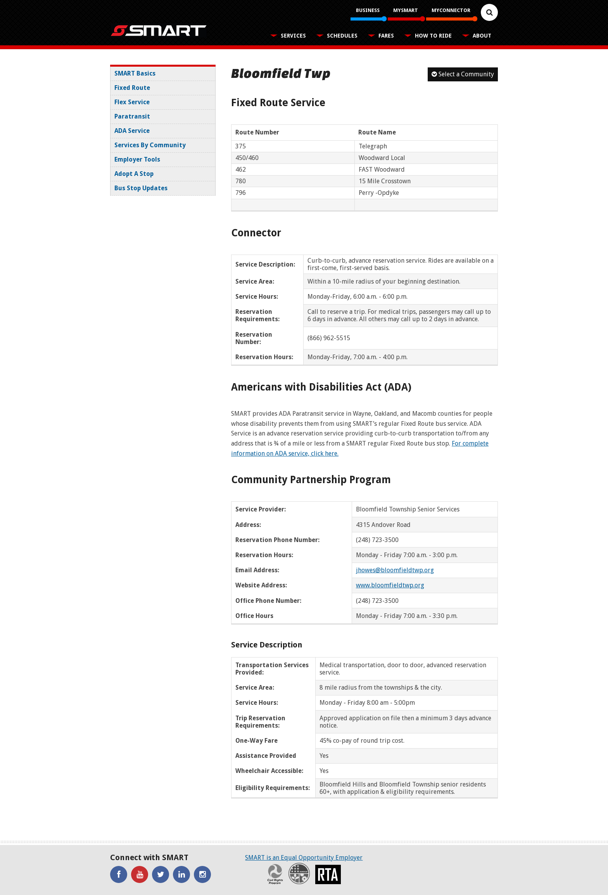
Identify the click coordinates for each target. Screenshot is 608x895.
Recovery (299, 873)
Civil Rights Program (275, 873)
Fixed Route (132, 87)
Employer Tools (137, 159)
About (482, 36)
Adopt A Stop (134, 173)
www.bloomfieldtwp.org (390, 585)
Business (368, 10)
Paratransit (132, 116)
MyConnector (451, 10)
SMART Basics (134, 73)
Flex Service (132, 102)
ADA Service (132, 130)
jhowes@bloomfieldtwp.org (395, 570)
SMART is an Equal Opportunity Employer (304, 857)
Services (293, 36)
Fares (386, 36)
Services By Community (150, 145)
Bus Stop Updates (141, 188)
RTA (328, 874)
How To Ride (433, 36)
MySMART (405, 10)
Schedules (342, 36)
